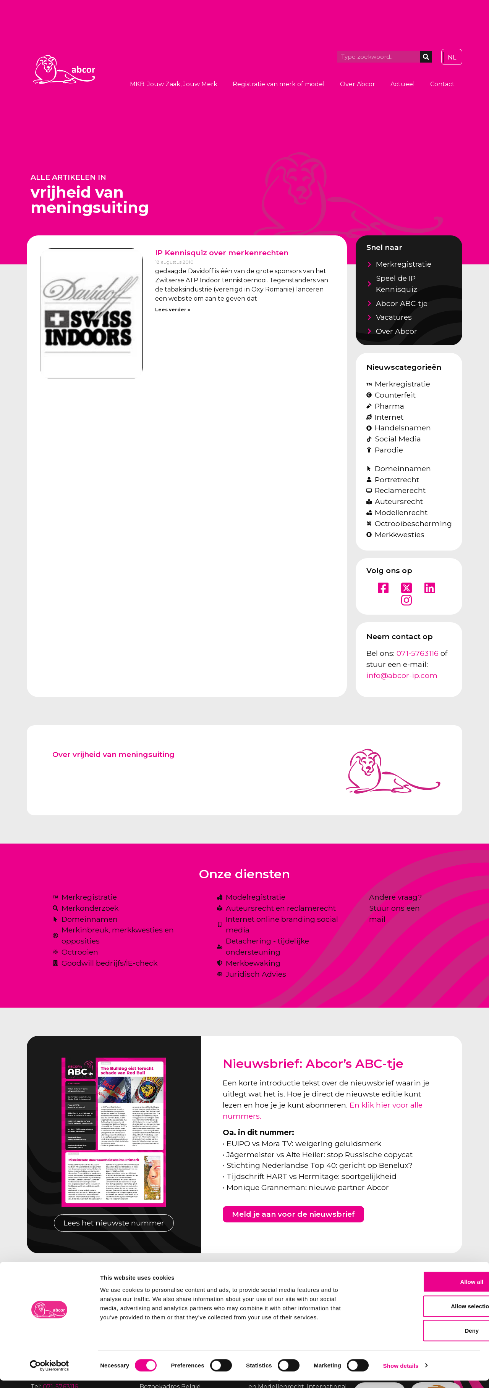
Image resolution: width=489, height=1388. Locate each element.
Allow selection (425, 1313)
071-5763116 (418, 653)
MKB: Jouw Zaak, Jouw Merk (173, 84)
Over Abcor (357, 84)
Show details (401, 1373)
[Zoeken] (426, 57)
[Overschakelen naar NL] (452, 57)
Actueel (402, 84)
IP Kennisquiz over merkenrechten (221, 252)
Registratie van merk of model (279, 84)
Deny (425, 1338)
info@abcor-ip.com (401, 675)
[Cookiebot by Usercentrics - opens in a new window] (49, 1373)
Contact (442, 84)
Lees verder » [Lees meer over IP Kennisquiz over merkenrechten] (172, 309)
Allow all (425, 1289)
